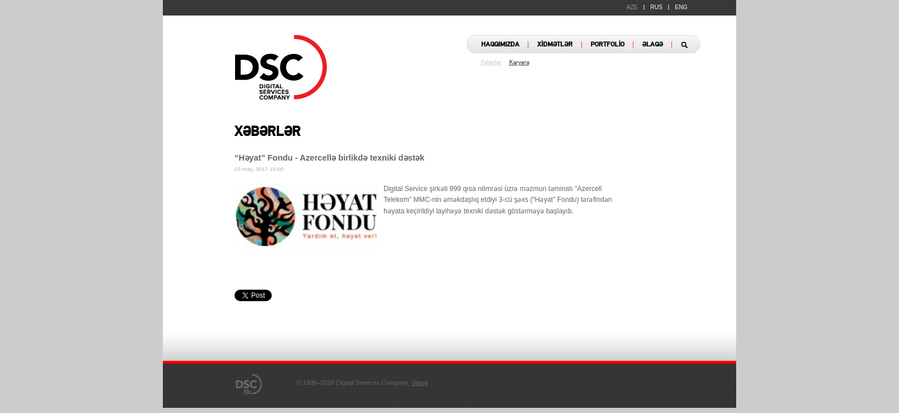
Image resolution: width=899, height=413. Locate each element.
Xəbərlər (491, 63)
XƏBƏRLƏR (267, 132)
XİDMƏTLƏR (555, 44)
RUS (656, 7)
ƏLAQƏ (652, 44)
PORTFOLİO (607, 44)
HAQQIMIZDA (500, 44)
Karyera (519, 63)
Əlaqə (420, 382)
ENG (681, 7)
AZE (632, 7)
